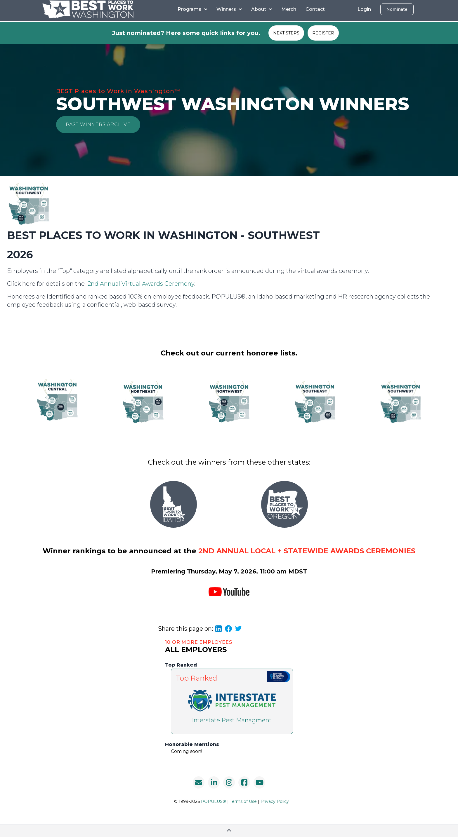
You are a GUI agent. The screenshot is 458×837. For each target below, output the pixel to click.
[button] (98, 124)
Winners (229, 9)
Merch (288, 9)
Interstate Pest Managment (232, 720)
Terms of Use (243, 801)
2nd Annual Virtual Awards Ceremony (141, 283)
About (261, 9)
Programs (192, 9)
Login (364, 9)
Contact (315, 9)
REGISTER (323, 33)
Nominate (396, 9)
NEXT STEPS (286, 33)
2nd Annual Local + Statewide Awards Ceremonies (306, 551)
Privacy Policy (275, 801)
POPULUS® (213, 801)
